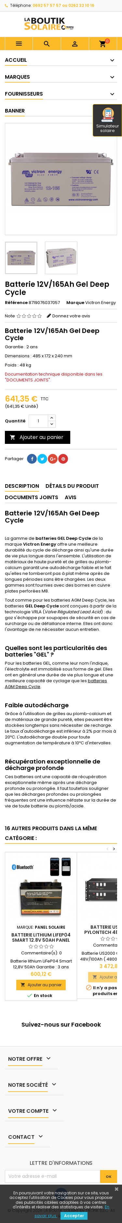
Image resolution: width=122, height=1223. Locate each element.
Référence (16, 303)
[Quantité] (38, 421)
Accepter (74, 1215)
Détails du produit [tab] (72, 486)
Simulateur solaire (107, 121)
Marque (75, 303)
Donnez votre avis (71, 316)
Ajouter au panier (36, 437)
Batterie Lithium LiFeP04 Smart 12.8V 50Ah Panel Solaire (41, 940)
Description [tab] (22, 486)
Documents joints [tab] (31, 497)
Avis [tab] (70, 497)
